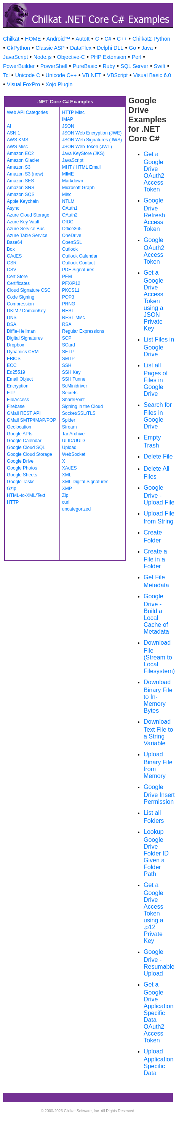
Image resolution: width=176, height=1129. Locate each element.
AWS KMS (17, 139)
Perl (136, 57)
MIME (68, 174)
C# (107, 39)
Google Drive (20, 461)
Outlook (70, 249)
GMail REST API (23, 413)
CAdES (14, 256)
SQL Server (135, 66)
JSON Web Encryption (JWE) (92, 133)
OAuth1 (70, 208)
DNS (11, 317)
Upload (69, 447)
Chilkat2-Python (151, 39)
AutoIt (83, 39)
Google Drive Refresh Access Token (154, 214)
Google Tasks (21, 481)
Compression (20, 304)
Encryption (18, 386)
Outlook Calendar (80, 256)
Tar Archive (73, 433)
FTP (11, 392)
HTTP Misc (73, 112)
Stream (69, 427)
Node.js (42, 57)
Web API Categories (27, 112)
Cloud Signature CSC (29, 290)
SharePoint (73, 399)
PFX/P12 (71, 283)
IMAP (67, 119)
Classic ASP (49, 48)
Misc (67, 194)
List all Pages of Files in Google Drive (156, 379)
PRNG (68, 304)
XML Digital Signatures (85, 481)
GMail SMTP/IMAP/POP (31, 420)
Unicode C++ (61, 75)
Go (132, 48)
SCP (67, 338)
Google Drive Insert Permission (159, 794)
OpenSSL (72, 242)
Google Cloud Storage (29, 454)
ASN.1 (13, 133)
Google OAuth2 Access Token (154, 251)
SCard (68, 345)
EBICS (14, 358)
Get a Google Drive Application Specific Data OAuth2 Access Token (158, 1012)
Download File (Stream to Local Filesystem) (159, 656)
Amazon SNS (20, 187)
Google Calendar (24, 440)
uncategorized (76, 509)
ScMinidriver (74, 386)
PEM (67, 276)
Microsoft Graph (78, 187)
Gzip (11, 488)
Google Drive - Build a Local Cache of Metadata (156, 614)
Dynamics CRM (22, 351)
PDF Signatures (78, 269)
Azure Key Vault (23, 222)
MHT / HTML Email (81, 167)
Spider (68, 420)
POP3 (68, 297)
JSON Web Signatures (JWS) (92, 139)
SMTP (68, 358)
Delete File (158, 456)
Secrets (70, 392)
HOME (33, 39)
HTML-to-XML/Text (26, 495)
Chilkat (11, 39)
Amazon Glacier (23, 160)
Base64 (14, 242)
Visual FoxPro (23, 84)
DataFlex (80, 48)
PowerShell (53, 66)
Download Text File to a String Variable (158, 732)
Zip (65, 495)
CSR (11, 263)
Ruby (108, 66)
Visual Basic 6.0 (152, 75)
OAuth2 (70, 215)
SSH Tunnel (74, 379)
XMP (67, 488)
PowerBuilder (19, 66)
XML (67, 475)
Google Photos (22, 468)
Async (13, 208)
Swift (159, 66)
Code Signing (20, 297)
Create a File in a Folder (155, 558)
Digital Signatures (25, 338)
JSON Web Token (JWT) (87, 146)
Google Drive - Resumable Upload (159, 963)
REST (68, 310)
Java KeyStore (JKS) (83, 153)
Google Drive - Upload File (159, 495)
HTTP (13, 502)
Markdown (72, 180)
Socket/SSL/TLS (79, 413)
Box (11, 249)
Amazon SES (20, 180)
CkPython (18, 48)
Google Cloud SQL (26, 447)
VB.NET (92, 75)
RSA (67, 324)
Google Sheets (22, 475)
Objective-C (71, 57)
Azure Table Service (27, 235)
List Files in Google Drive (159, 346)
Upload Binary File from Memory (158, 765)
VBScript (117, 75)
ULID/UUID (73, 440)
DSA (11, 324)
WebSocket (73, 454)
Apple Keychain (22, 201)
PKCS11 (71, 290)
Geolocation (19, 427)
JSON (68, 126)
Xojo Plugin (58, 84)
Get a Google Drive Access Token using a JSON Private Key (153, 300)
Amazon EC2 (20, 153)
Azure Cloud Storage (28, 215)
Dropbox (15, 345)
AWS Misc (17, 146)
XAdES (69, 468)
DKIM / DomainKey (26, 310)
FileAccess (18, 399)
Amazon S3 (18, 167)
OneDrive (72, 235)
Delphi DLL (110, 48)
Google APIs (19, 433)
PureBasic (85, 66)
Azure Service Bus (26, 228)
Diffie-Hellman (21, 331)
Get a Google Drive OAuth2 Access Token (154, 172)
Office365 (72, 228)
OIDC (68, 222)
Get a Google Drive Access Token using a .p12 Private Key (153, 913)
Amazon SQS (21, 194)
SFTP (68, 351)
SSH (67, 365)
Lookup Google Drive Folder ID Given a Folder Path (156, 853)
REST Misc (73, 317)
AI (9, 126)
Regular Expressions (83, 331)
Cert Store (17, 276)
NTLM (68, 201)
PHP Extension (108, 57)
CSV (11, 269)
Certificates (18, 283)
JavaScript (15, 57)
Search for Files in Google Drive (158, 416)
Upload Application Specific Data (158, 1062)
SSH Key (71, 372)
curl (65, 502)
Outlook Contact (78, 263)
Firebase (16, 406)
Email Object (20, 379)
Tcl (6, 75)
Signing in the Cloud (82, 406)
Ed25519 (16, 372)
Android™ (58, 39)
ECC (11, 365)
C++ (122, 39)
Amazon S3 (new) (25, 174)
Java (147, 48)
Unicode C (27, 75)
